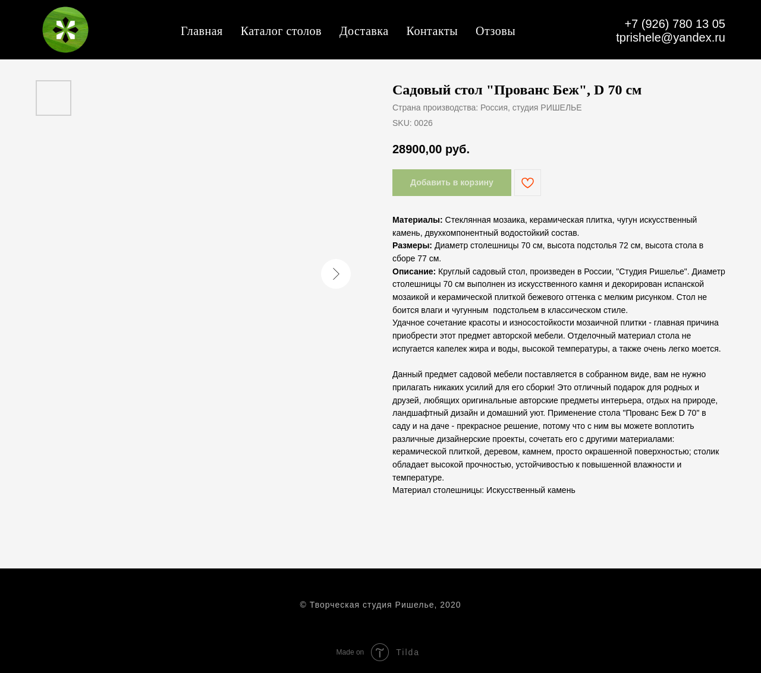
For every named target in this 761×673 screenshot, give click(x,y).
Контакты (432, 30)
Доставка (364, 30)
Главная (202, 30)
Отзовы (495, 30)
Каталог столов (281, 30)
